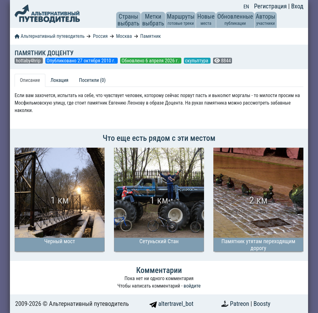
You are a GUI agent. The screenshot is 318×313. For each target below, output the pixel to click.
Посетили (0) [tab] (92, 80)
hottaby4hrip (29, 61)
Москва (124, 36)
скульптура (197, 61)
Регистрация (271, 6)
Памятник (150, 36)
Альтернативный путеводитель (49, 36)
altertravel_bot (171, 303)
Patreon (240, 303)
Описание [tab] (30, 80)
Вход (297, 6)
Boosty (261, 303)
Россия (100, 36)
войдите (192, 286)
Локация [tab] (60, 80)
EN (246, 7)
